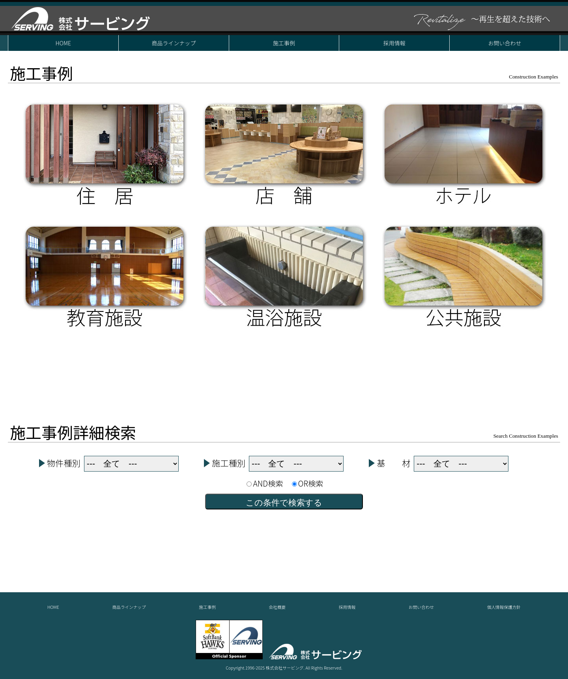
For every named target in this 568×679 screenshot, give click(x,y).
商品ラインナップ (173, 43)
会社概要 (277, 607)
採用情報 (394, 43)
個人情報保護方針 (504, 607)
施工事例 (284, 43)
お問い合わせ (504, 43)
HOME (63, 43)
